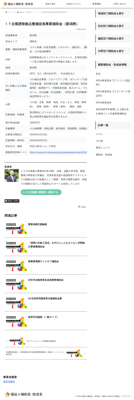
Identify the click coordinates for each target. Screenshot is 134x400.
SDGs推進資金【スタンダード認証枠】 (113, 93)
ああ (98, 73)
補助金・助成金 (12, 201)
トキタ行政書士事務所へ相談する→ (41, 192)
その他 (99, 141)
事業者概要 (9, 381)
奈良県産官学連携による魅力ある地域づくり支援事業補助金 (112, 111)
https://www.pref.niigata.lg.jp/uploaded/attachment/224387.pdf (62, 152)
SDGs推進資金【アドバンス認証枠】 (113, 82)
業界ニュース (103, 147)
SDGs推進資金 (103, 102)
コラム (99, 134)
